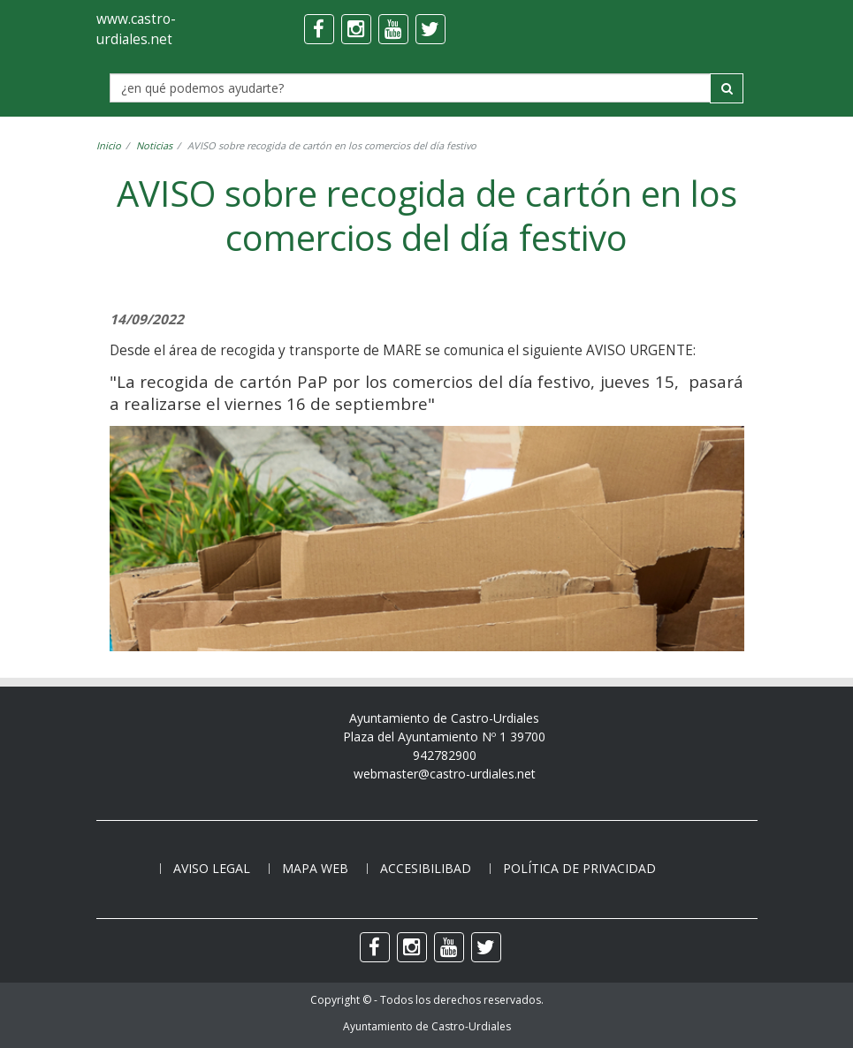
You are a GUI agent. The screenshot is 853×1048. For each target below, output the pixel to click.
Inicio (108, 145)
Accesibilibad (425, 868)
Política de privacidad (579, 868)
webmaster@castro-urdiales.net (445, 773)
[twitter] (430, 29)
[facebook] (319, 29)
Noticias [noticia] (154, 145)
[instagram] (356, 29)
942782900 (444, 755)
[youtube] (393, 29)
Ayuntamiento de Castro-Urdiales (427, 1026)
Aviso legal (211, 868)
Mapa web (315, 868)
